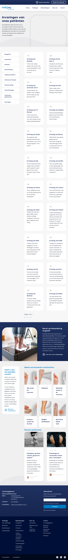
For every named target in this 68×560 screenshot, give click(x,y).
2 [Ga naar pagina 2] (27, 317)
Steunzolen (8, 59)
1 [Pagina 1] (24, 317)
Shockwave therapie (10, 80)
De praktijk (32, 523)
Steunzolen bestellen (46, 530)
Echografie (8, 54)
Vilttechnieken (9, 69)
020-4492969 (14, 502)
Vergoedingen (6, 530)
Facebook (45, 535)
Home (27, 8)
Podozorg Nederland (32, 530)
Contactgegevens (48, 523)
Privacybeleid (5, 557)
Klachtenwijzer (6, 528)
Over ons (54, 8)
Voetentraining (9, 85)
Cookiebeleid (16, 557)
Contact (62, 8)
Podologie (35, 8)
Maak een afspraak (58, 2)
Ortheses (7, 64)
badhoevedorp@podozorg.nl (19, 504)
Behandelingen (45, 8)
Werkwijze (5, 525)
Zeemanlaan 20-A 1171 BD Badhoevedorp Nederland (17, 497)
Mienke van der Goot (33, 526)
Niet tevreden (47, 533)
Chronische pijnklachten (8, 96)
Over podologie (6, 523)
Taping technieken (10, 75)
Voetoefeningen (9, 90)
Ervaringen (8, 102)
